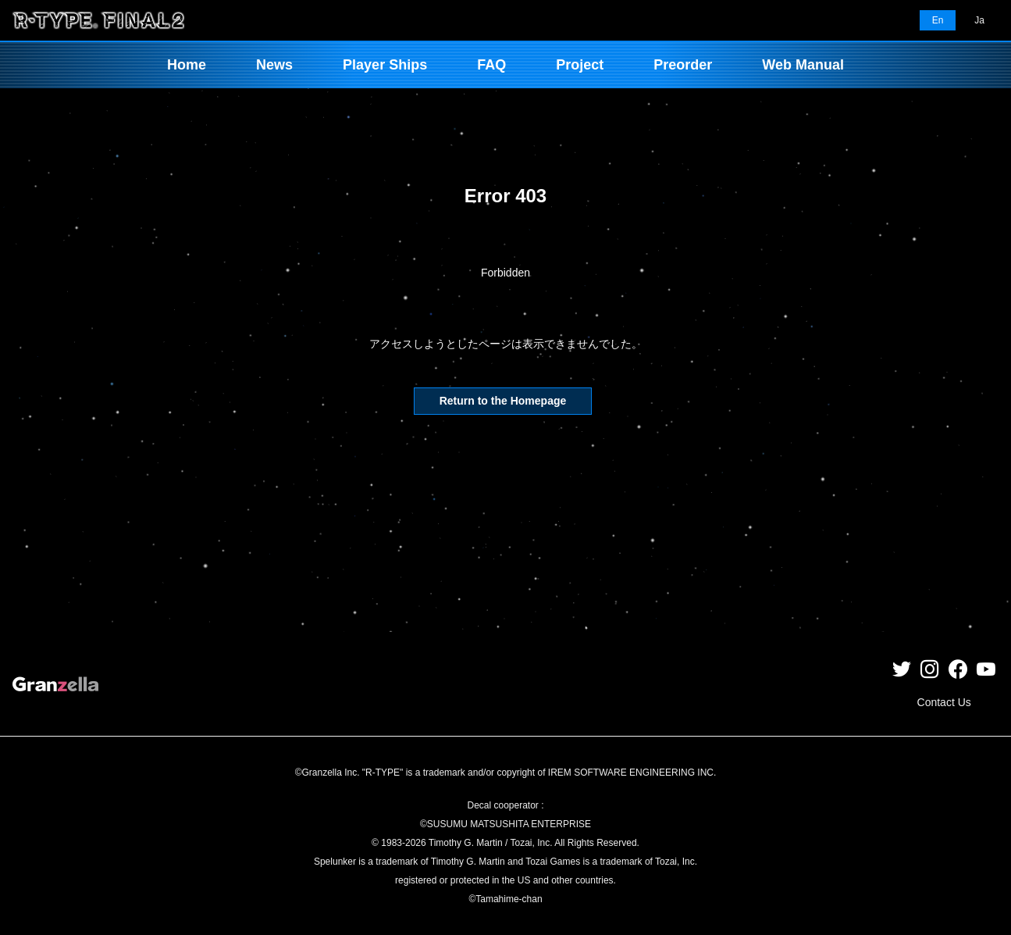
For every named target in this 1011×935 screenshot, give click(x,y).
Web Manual (803, 65)
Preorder (682, 65)
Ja (979, 20)
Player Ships (385, 65)
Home (186, 65)
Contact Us (944, 702)
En (938, 20)
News (274, 65)
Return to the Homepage (503, 400)
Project (579, 65)
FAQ (491, 65)
